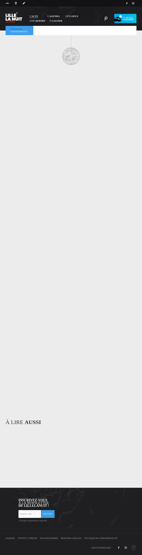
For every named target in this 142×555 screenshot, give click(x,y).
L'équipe (10, 538)
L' (34, 16)
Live (37, 20)
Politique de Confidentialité (100, 538)
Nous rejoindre (49, 538)
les (71, 16)
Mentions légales (71, 538)
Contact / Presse (27, 538)
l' (54, 16)
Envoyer (47, 514)
